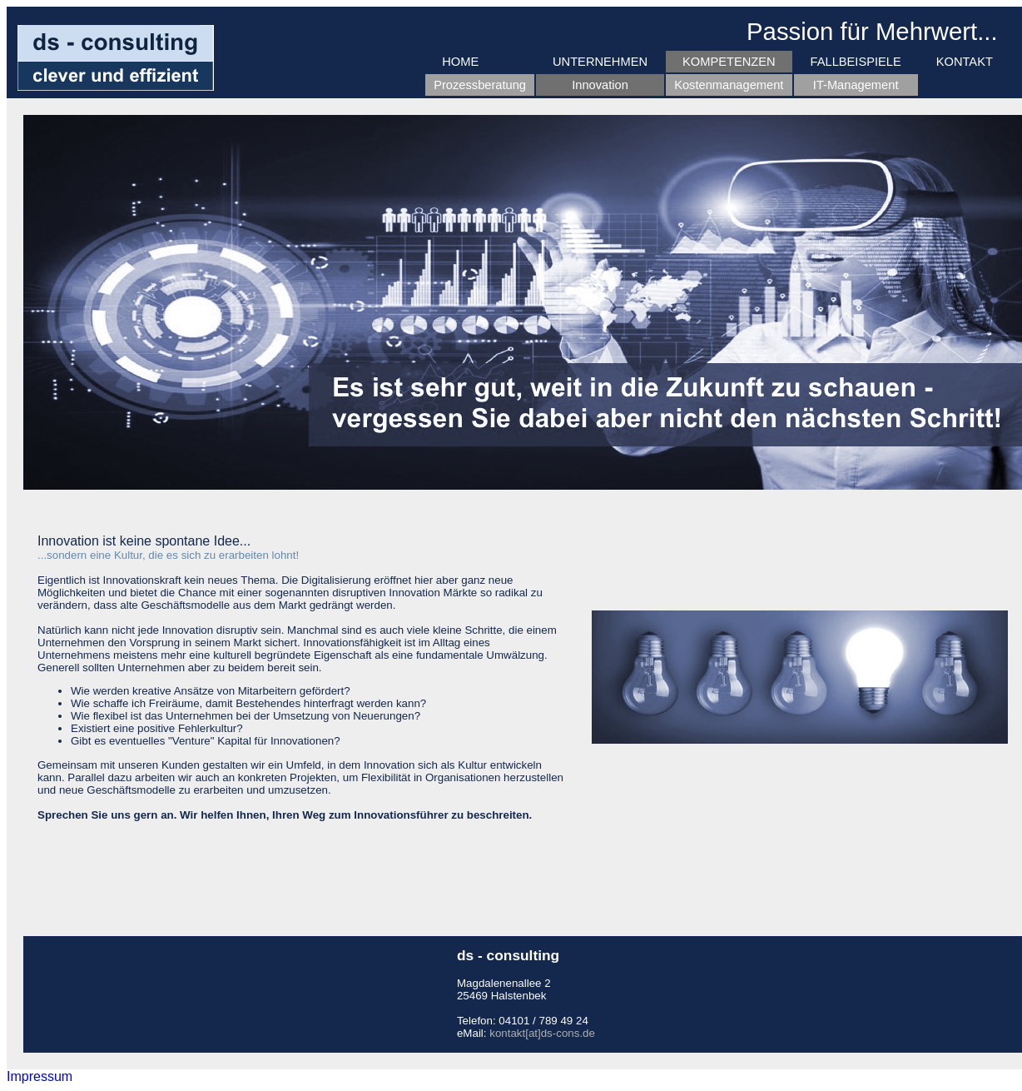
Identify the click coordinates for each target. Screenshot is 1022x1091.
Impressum (39, 1076)
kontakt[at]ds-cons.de (542, 1033)
